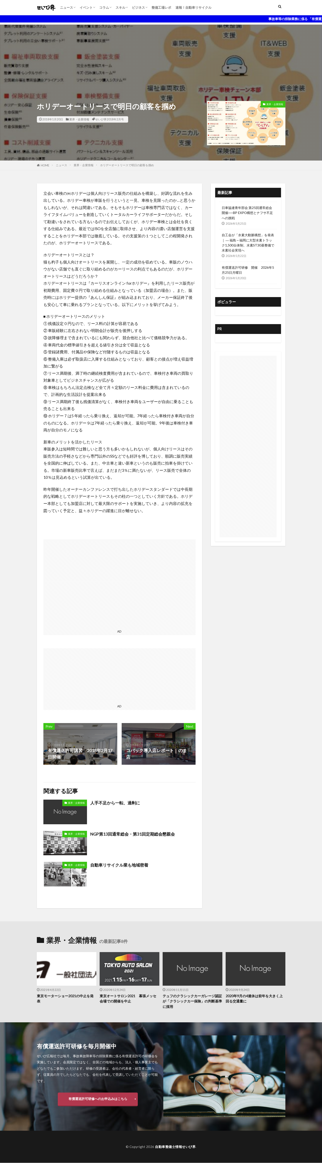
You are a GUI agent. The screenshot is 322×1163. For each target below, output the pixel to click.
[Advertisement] (161, 55)
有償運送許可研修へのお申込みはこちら (97, 1099)
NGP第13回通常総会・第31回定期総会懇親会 (134, 833)
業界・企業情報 (79, 119)
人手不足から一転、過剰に (116, 802)
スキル (120, 7)
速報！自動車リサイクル (193, 7)
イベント (86, 7)
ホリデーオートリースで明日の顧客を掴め (127, 165)
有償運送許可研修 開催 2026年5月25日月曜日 (248, 269)
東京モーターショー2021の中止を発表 (65, 999)
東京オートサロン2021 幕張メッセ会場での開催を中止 (128, 999)
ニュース (66, 7)
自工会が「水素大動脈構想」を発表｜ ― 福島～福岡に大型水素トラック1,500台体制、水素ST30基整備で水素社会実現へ (248, 242)
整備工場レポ (161, 7)
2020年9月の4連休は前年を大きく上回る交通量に (254, 999)
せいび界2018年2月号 (109, 119)
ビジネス (138, 7)
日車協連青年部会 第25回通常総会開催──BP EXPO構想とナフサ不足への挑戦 (247, 213)
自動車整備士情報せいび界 (175, 1147)
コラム (104, 7)
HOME (45, 165)
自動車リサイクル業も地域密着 (120, 864)
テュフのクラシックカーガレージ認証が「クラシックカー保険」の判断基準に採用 (192, 1001)
